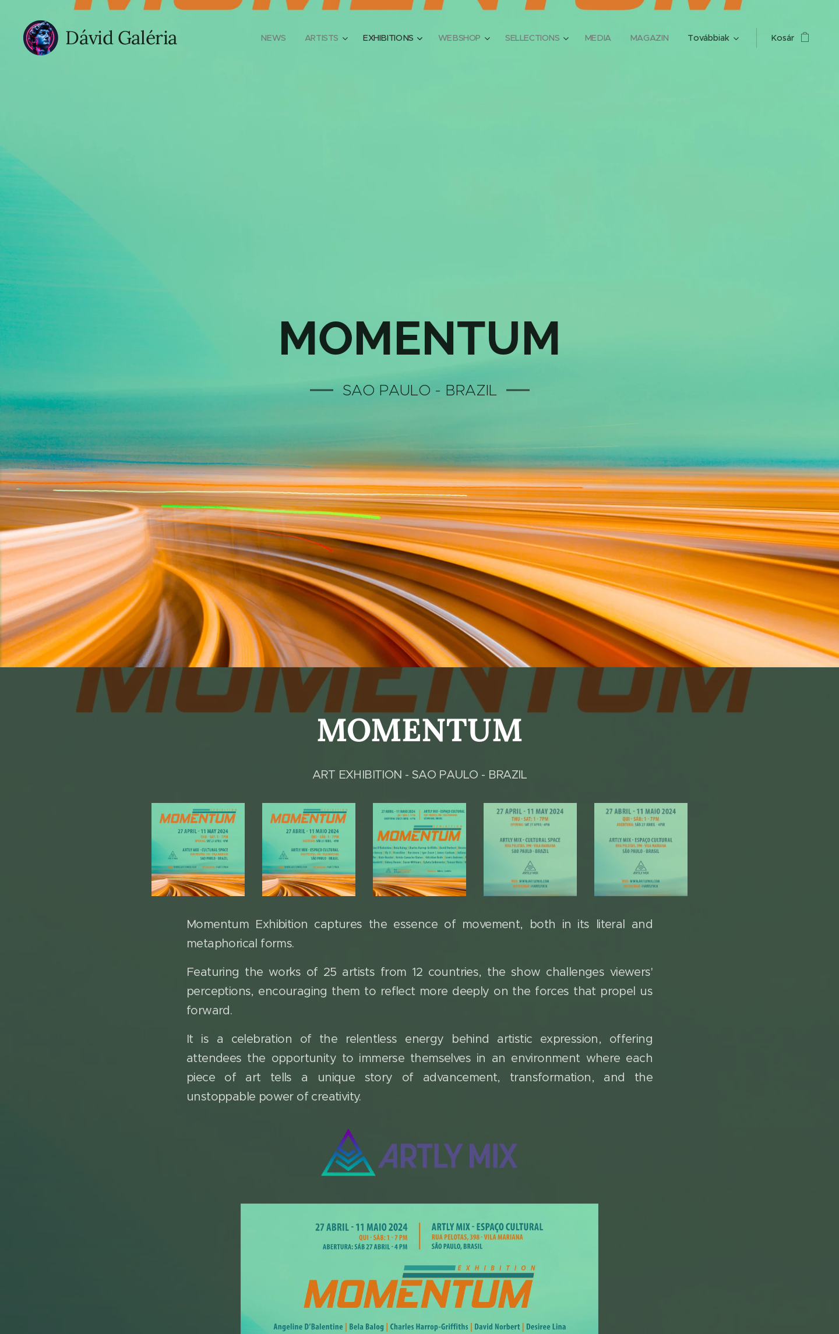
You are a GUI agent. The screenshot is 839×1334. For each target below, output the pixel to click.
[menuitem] (265, 37)
